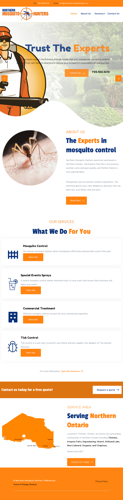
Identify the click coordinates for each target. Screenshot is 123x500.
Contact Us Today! (81, 462)
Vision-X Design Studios (25, 484)
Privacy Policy (101, 481)
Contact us (113, 13)
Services (100, 13)
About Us (86, 13)
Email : (56, 3)
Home (74, 13)
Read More (76, 201)
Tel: (35, 3)
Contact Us (77, 75)
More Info (33, 257)
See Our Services (72, 371)
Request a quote (107, 390)
